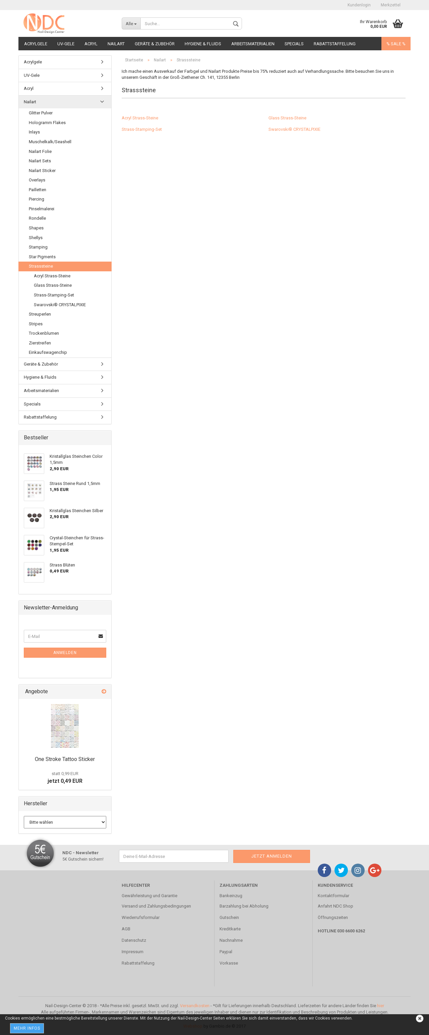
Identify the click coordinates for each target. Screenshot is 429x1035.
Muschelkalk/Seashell (50, 141)
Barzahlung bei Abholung (244, 906)
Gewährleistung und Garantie (149, 895)
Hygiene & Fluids (203, 43)
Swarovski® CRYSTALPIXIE (294, 129)
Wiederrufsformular (141, 917)
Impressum (132, 951)
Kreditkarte (230, 928)
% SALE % (396, 43)
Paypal (226, 951)
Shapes (36, 227)
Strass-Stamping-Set (142, 129)
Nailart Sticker (42, 170)
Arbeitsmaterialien (252, 43)
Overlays (37, 179)
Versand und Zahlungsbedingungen (156, 906)
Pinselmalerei (41, 208)
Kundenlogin (359, 5)
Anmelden (65, 652)
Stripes (36, 323)
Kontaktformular (333, 895)
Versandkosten (194, 1005)
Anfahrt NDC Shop (335, 906)
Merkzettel (391, 5)
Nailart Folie (40, 151)
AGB (126, 928)
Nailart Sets (40, 160)
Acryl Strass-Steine (140, 117)
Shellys (36, 237)
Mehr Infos (27, 1028)
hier (380, 1005)
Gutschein (229, 917)
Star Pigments (42, 256)
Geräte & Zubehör (155, 43)
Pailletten (37, 189)
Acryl (91, 43)
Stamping (38, 247)
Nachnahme (231, 940)
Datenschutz (134, 940)
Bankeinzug (231, 895)
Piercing (36, 199)
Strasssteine (41, 266)
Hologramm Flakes (47, 122)
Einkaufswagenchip (48, 352)
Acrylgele (35, 43)
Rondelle (37, 218)
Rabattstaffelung (335, 43)
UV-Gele (65, 43)
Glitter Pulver (41, 112)
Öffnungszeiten (333, 917)
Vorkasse (229, 963)
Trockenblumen (44, 333)
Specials (294, 43)
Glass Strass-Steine (287, 117)
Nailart (116, 43)
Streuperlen (40, 314)
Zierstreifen (40, 342)
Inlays (34, 131)
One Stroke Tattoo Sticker (65, 759)
